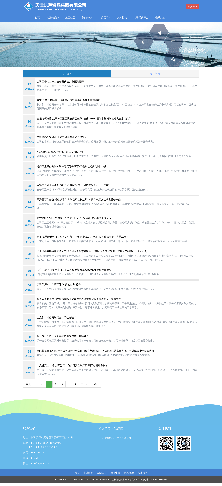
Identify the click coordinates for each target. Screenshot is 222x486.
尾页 (96, 384)
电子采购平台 (141, 17)
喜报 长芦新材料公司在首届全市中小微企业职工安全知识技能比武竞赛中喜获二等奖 (83, 236)
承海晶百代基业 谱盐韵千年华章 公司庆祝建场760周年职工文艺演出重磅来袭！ (80, 199)
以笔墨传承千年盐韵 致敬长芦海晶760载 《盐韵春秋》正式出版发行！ (75, 185)
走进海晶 (52, 17)
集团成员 (70, 17)
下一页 (84, 384)
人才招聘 (122, 17)
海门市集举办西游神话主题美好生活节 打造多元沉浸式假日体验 (72, 166)
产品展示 (104, 17)
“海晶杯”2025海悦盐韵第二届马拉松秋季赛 (60, 152)
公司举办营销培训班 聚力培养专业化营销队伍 (62, 137)
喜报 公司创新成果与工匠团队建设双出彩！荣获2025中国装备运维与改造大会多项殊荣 (84, 118)
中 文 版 (192, 6)
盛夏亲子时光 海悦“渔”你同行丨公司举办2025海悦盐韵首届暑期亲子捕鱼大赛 (79, 299)
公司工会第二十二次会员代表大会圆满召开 (60, 81)
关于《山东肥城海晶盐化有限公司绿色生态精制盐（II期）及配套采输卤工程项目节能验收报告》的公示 (93, 251)
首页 (37, 17)
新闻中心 (87, 17)
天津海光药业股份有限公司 (116, 438)
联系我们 (160, 17)
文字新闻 (67, 73)
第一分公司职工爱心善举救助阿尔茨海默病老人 (63, 336)
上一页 (39, 384)
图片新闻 (155, 73)
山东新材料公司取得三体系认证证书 (56, 317)
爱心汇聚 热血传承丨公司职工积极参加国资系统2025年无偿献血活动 (74, 269)
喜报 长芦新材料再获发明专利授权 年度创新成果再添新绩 (68, 100)
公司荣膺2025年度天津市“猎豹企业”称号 (59, 284)
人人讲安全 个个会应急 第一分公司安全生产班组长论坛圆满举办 (72, 365)
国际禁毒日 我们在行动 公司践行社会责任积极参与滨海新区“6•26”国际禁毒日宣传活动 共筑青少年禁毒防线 (95, 350)
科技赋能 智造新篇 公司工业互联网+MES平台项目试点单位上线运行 (74, 218)
